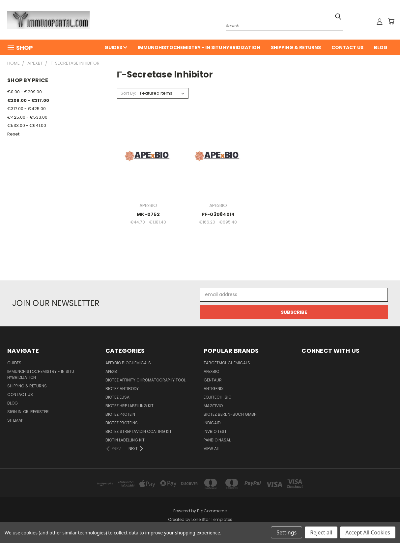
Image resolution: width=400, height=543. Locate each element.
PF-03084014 (218, 214)
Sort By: (128, 93)
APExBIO (211, 371)
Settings (286, 532)
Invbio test (215, 431)
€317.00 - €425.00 (26, 109)
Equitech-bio (217, 397)
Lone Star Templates (211, 519)
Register (39, 411)
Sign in (14, 411)
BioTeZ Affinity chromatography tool (145, 380)
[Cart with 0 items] (391, 21)
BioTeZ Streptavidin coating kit (138, 431)
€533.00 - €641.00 (26, 125)
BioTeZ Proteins (121, 423)
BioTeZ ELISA (117, 397)
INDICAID (212, 423)
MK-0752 (148, 214)
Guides (115, 47)
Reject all (321, 532)
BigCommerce (212, 511)
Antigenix (213, 388)
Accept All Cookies (367, 532)
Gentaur (213, 380)
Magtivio (213, 405)
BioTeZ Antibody (122, 388)
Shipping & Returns (296, 47)
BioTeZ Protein (120, 414)
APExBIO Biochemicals (128, 363)
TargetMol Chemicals (227, 363)
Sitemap (15, 420)
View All (212, 448)
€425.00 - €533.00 (27, 117)
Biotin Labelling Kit (125, 440)
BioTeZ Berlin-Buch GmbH (230, 414)
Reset (13, 134)
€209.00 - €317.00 (28, 100)
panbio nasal (217, 440)
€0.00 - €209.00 (24, 92)
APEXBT (112, 371)
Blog (380, 47)
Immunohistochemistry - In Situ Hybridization (199, 47)
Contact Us (347, 47)
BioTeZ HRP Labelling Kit (129, 405)
